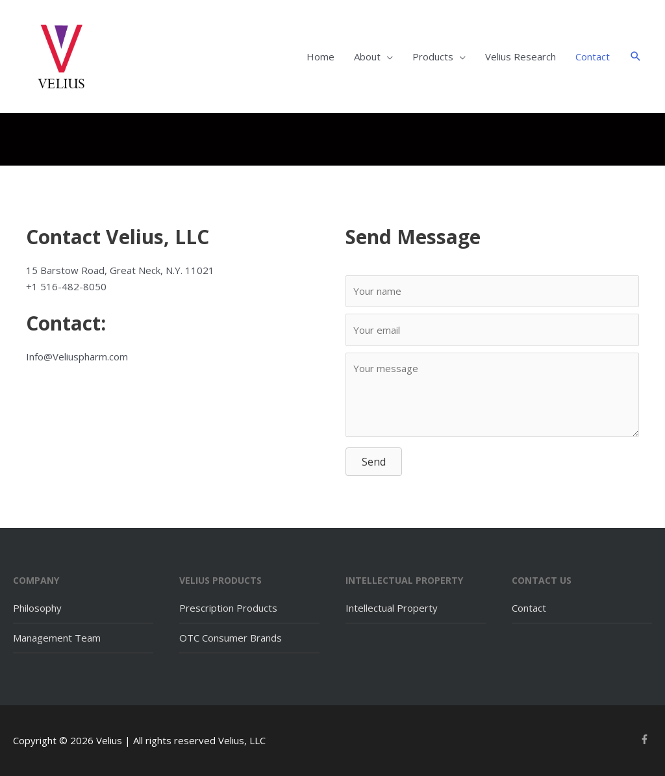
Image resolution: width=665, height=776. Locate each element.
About (367, 56)
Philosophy (37, 607)
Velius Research (520, 56)
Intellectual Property (391, 607)
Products (432, 56)
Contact (592, 56)
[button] (635, 56)
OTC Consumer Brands (230, 637)
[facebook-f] (646, 739)
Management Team (57, 637)
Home (320, 56)
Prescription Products (228, 607)
